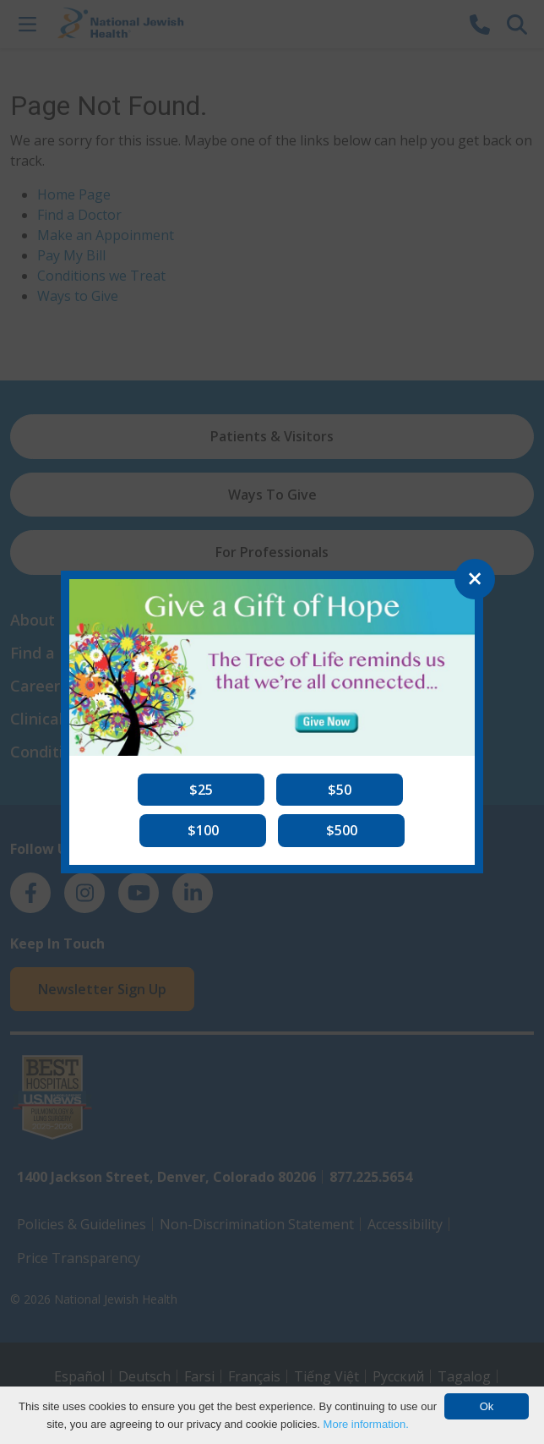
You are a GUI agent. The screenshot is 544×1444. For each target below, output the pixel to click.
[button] (201, 790)
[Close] (474, 579)
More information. (366, 1424)
